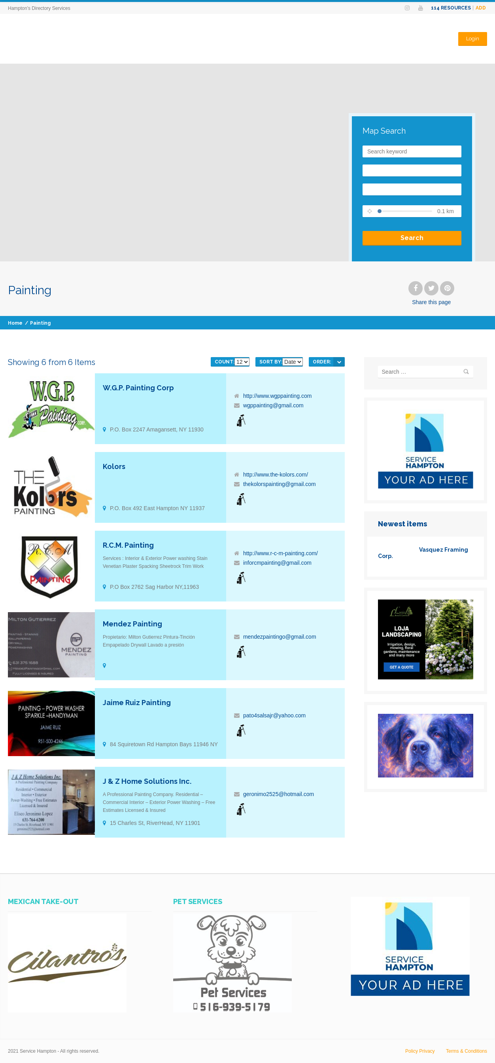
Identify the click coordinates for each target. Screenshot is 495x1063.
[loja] (425, 677)
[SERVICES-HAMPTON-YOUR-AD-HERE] (425, 487)
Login (472, 39)
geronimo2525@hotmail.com (278, 794)
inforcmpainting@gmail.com (277, 563)
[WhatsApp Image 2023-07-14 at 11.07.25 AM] (232, 1010)
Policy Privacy (420, 1051)
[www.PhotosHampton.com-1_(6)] (425, 775)
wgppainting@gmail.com (273, 405)
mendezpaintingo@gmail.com (279, 637)
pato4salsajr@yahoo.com (274, 715)
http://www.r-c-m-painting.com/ (280, 553)
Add (481, 8)
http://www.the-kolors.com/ (275, 474)
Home (15, 323)
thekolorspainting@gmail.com (279, 484)
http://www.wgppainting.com (277, 396)
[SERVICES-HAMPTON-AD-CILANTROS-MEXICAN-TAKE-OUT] (67, 1010)
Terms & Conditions (466, 1051)
